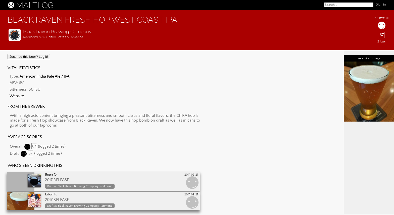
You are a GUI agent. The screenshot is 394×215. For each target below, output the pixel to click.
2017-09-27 (191, 174)
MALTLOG (35, 5)
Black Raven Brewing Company (57, 31)
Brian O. (51, 175)
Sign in (381, 5)
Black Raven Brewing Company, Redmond (85, 186)
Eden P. (51, 194)
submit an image (369, 58)
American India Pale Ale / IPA (44, 76)
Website (17, 96)
